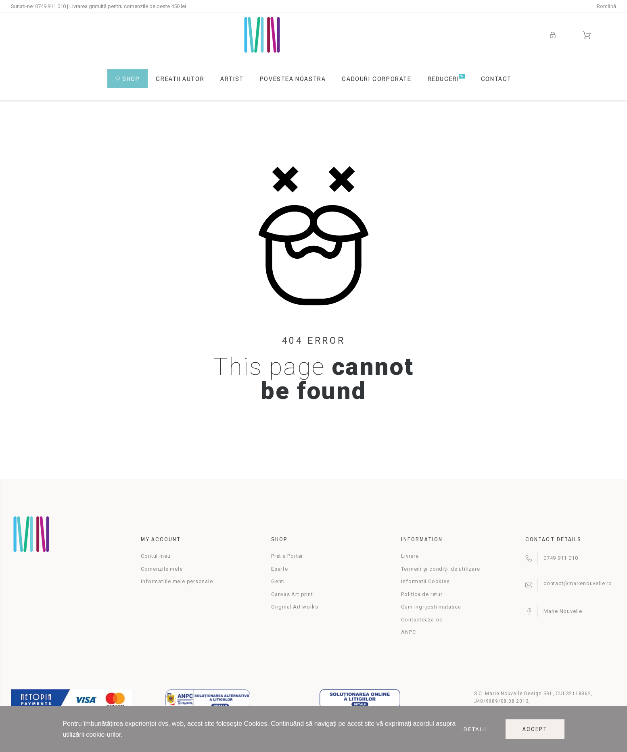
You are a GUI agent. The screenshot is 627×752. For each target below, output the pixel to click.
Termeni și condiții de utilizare (440, 569)
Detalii (475, 729)
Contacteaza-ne (421, 620)
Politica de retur (421, 594)
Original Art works (294, 607)
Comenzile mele (161, 569)
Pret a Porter (287, 556)
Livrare (409, 556)
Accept (535, 729)
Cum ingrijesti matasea (431, 607)
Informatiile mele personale (177, 581)
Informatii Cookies (425, 581)
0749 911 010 (50, 6)
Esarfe (279, 569)
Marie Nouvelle (562, 611)
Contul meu (155, 556)
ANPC (408, 632)
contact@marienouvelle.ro (577, 583)
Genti (278, 581)
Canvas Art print (292, 594)
